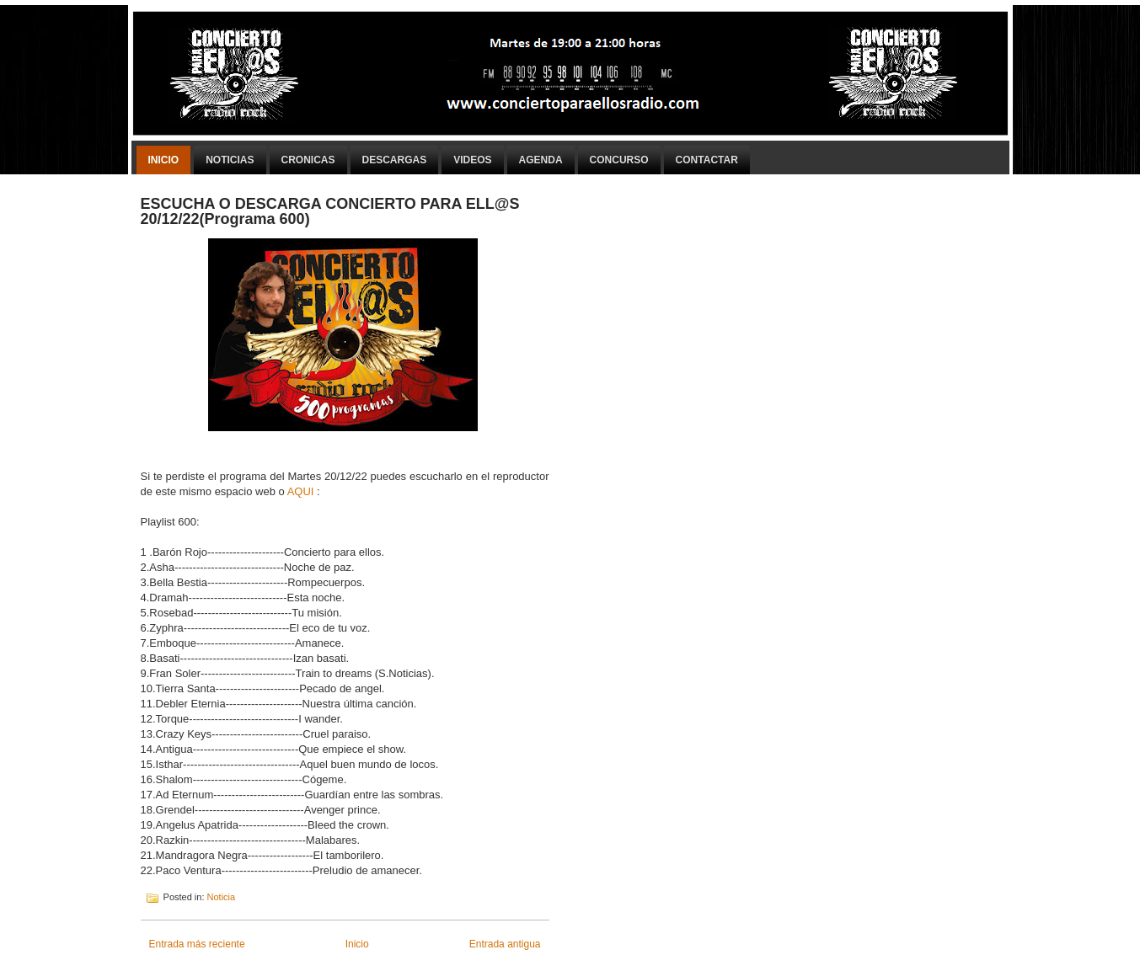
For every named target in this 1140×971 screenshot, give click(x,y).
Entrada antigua (505, 944)
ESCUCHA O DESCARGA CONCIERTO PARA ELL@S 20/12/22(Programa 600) (330, 211)
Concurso (619, 160)
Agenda (541, 160)
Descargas (394, 160)
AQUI (302, 491)
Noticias (230, 160)
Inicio (163, 160)
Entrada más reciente (197, 944)
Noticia (221, 897)
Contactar (707, 160)
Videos (472, 160)
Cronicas (308, 160)
